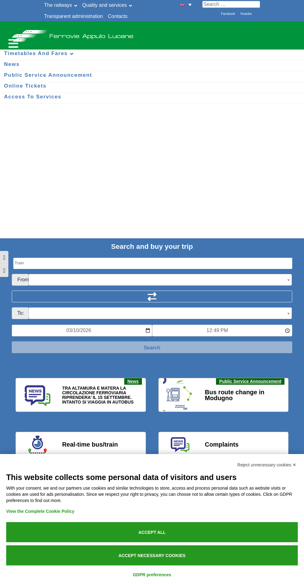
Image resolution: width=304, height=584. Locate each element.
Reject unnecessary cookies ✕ (266, 464)
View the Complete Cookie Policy (40, 511)
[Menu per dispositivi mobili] (12, 42)
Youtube (246, 13)
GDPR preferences (152, 574)
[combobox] (160, 280)
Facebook (228, 13)
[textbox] (160, 280)
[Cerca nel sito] (231, 4)
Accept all (151, 532)
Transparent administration (73, 16)
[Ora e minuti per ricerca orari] (222, 330)
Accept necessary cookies (151, 555)
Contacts (117, 16)
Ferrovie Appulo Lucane (152, 34)
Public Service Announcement (250, 381)
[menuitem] (186, 4)
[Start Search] (152, 347)
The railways (58, 5)
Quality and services (104, 5)
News (133, 381)
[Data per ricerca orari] (82, 330)
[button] (24, 395)
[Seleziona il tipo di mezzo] (152, 263)
